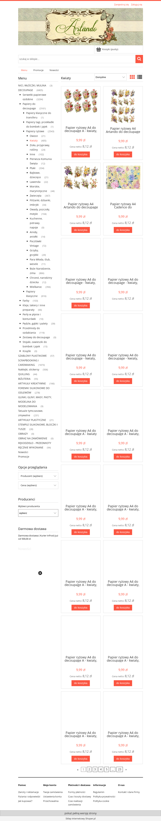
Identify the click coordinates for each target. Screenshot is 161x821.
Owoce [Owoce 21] (34, 136)
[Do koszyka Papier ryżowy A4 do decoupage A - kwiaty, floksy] (123, 457)
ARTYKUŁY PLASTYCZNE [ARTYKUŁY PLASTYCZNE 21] (32, 420)
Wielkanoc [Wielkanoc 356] (36, 287)
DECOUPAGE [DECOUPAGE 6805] (25, 90)
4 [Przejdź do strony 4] (101, 769)
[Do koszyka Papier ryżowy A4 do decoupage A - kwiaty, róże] (80, 154)
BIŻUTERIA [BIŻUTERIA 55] (24, 378)
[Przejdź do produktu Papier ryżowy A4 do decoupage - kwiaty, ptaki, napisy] (80, 258)
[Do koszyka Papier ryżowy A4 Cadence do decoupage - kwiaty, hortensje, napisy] (123, 230)
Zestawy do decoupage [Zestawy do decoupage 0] (36, 337)
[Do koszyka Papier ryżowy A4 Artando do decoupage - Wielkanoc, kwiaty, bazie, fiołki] (123, 154)
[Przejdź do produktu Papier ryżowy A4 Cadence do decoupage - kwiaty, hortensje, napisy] (123, 182)
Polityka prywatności (104, 796)
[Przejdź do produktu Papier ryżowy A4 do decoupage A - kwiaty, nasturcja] (80, 560)
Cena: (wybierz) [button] (29, 485)
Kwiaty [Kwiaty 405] (34, 140)
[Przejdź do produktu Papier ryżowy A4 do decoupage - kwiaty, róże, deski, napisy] (123, 258)
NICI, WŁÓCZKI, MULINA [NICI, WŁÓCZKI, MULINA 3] (32, 85)
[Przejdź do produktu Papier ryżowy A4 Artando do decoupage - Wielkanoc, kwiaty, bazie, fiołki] (123, 106)
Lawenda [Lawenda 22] (35, 182)
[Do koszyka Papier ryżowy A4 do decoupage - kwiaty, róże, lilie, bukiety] (80, 381)
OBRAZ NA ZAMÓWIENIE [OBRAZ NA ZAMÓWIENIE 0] (32, 438)
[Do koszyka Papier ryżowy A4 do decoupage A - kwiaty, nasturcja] (80, 608)
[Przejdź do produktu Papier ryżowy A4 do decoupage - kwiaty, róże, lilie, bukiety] (80, 333)
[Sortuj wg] (110, 77)
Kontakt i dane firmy (129, 792)
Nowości (23, 452)
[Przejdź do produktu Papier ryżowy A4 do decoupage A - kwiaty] (80, 409)
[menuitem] (24, 70)
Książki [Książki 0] (27, 351)
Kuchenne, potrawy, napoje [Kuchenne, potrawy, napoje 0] (36, 223)
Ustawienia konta (52, 796)
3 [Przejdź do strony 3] (95, 769)
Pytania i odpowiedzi (29, 796)
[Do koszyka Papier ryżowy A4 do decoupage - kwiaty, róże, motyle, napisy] (123, 381)
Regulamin (98, 792)
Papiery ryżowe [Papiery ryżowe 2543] (35, 131)
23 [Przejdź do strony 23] (119, 769)
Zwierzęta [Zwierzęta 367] (35, 195)
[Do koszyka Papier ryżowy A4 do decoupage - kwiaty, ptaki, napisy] (80, 306)
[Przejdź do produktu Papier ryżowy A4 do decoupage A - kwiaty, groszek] (80, 484)
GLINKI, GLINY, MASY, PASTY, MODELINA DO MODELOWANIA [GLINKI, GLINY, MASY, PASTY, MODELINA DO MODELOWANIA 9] (35, 401)
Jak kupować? (25, 801)
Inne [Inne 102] (32, 154)
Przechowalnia (50, 801)
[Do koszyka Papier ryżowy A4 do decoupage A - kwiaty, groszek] (80, 532)
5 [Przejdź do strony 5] (107, 769)
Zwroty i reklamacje (28, 792)
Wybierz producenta (29, 506)
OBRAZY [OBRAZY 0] (23, 433)
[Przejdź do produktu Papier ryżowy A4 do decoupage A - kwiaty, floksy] (123, 409)
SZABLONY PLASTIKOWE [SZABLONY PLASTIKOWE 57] (32, 355)
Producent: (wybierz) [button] (32, 476)
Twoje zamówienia (53, 792)
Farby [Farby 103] (26, 300)
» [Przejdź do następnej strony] (126, 769)
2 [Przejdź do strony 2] (89, 769)
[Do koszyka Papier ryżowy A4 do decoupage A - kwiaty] (80, 457)
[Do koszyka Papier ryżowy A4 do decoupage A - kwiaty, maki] (123, 532)
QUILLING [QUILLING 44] (24, 374)
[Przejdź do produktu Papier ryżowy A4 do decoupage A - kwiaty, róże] (80, 106)
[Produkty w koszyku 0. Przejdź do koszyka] (107, 49)
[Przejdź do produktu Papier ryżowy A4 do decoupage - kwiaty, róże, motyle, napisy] (123, 333)
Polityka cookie (101, 801)
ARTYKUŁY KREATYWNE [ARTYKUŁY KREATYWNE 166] (32, 383)
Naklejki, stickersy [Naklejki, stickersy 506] (28, 369)
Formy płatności (76, 792)
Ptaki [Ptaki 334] (32, 168)
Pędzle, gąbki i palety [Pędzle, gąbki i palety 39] (35, 323)
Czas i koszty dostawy (79, 796)
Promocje (23, 456)
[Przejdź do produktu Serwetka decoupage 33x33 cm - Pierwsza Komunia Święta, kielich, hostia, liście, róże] (38, 590)
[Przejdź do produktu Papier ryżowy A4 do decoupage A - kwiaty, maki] (123, 484)
